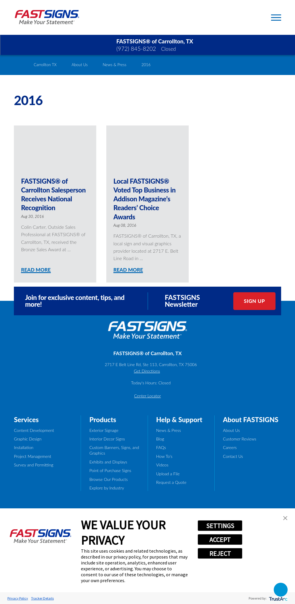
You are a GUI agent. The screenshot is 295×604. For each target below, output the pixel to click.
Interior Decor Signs (107, 438)
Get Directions (147, 370)
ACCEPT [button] (220, 540)
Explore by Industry (106, 487)
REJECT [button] (220, 553)
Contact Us (233, 456)
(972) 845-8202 (136, 48)
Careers (230, 447)
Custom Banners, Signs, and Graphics (114, 450)
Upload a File (168, 473)
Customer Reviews (239, 438)
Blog (160, 438)
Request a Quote (171, 482)
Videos (162, 464)
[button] (285, 518)
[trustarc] (278, 598)
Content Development (34, 430)
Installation (23, 447)
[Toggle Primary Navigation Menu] (276, 18)
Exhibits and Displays (108, 461)
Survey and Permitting (33, 464)
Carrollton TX (45, 64)
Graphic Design (27, 438)
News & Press (114, 64)
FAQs (161, 447)
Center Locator (147, 395)
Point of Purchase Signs (110, 470)
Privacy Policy (17, 598)
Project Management (32, 456)
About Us (79, 64)
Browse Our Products (108, 479)
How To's (164, 456)
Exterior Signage (103, 430)
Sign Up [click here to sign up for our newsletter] (254, 301)
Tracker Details (42, 598)
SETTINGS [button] (220, 526)
